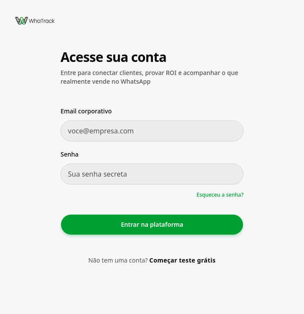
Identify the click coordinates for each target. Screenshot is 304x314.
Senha (69, 154)
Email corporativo (86, 111)
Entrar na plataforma (152, 224)
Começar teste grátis (182, 260)
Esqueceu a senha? (219, 194)
